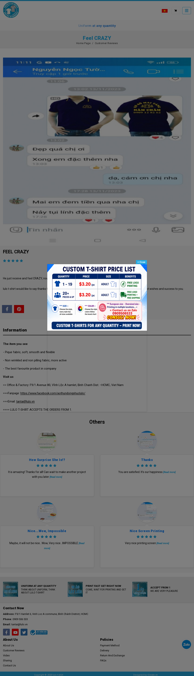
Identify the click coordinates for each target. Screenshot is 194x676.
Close (141, 262)
